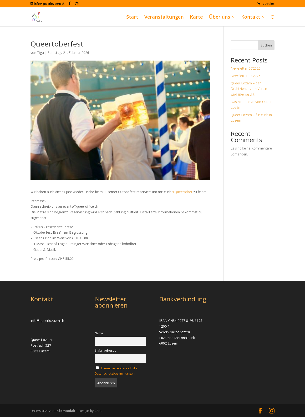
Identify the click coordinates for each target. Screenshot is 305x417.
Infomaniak (66, 410)
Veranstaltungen (164, 17)
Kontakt (250, 17)
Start (132, 17)
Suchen (266, 45)
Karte (196, 17)
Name (99, 333)
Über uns (219, 17)
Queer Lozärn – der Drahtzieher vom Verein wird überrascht (249, 89)
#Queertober (182, 192)
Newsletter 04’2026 (245, 75)
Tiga (40, 52)
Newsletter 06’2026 (245, 68)
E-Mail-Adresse (105, 351)
